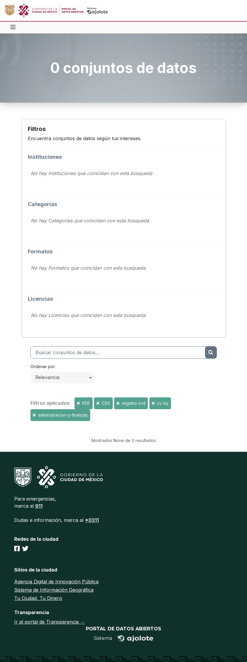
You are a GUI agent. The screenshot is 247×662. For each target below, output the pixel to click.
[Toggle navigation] (13, 27)
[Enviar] (210, 352)
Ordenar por (42, 366)
